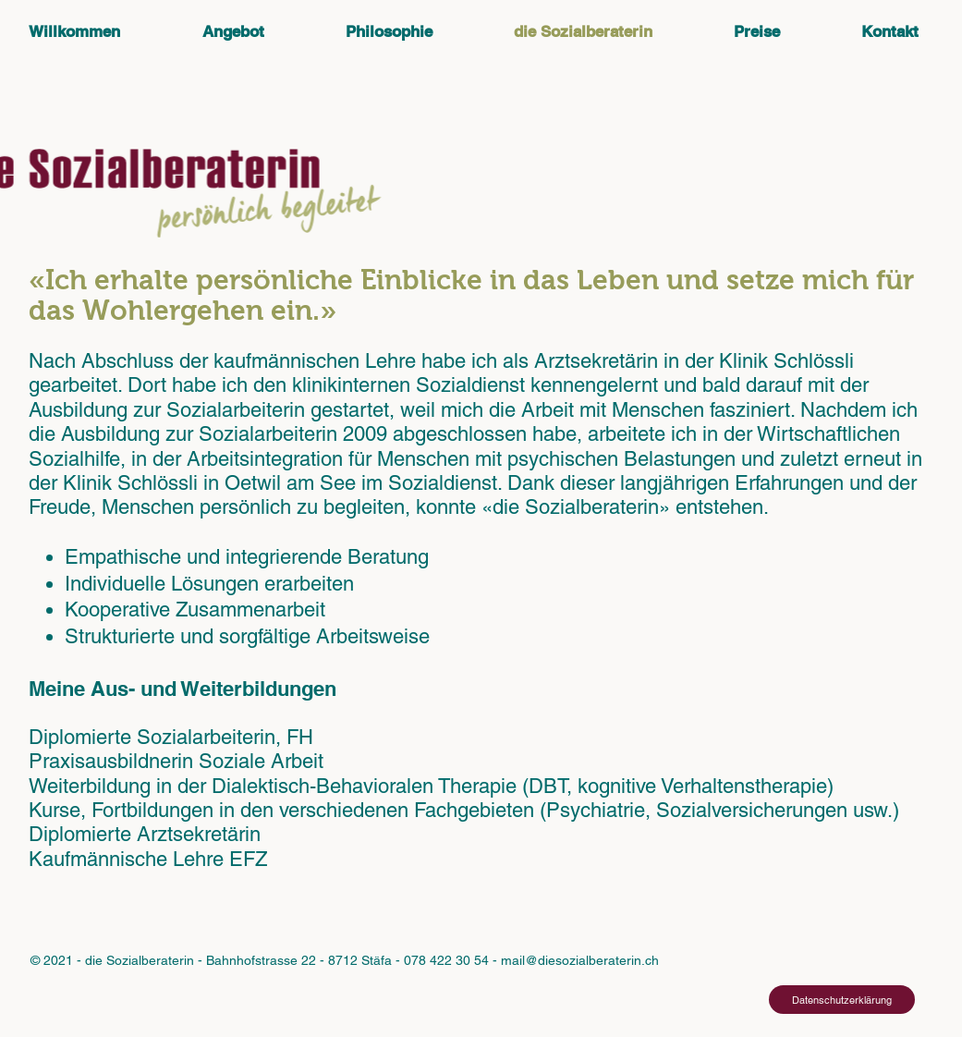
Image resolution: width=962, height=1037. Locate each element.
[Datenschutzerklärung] (842, 999)
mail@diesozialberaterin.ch (580, 960)
